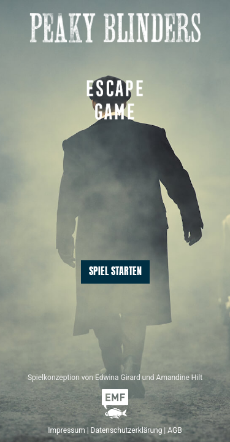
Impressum (66, 430)
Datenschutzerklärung (127, 430)
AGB (174, 430)
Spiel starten (115, 272)
